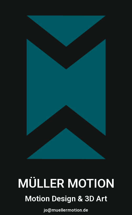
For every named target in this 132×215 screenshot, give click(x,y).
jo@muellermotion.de (66, 210)
